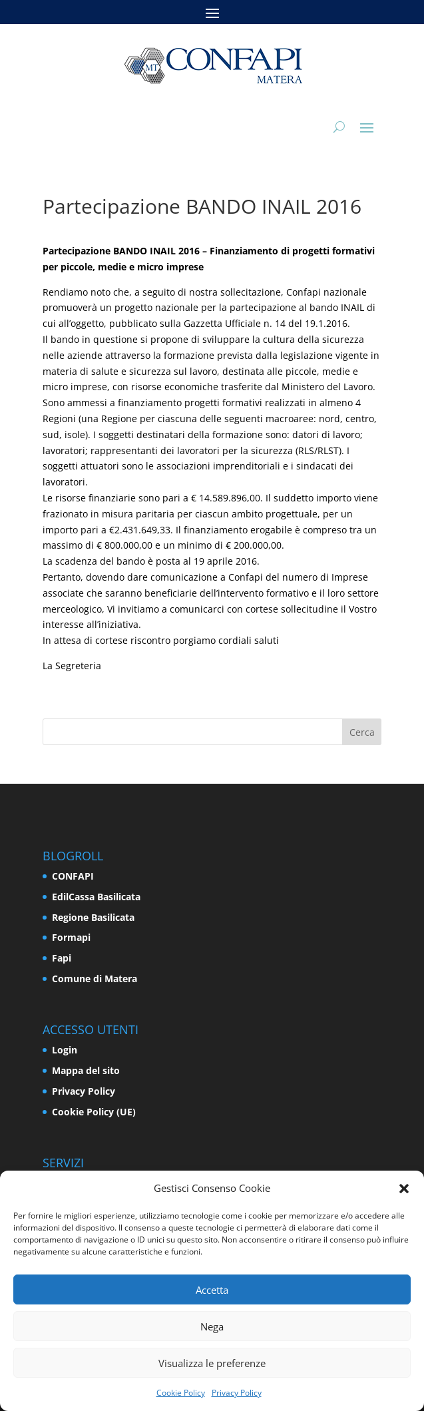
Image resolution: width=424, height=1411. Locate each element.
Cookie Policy (180, 1392)
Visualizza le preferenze (212, 1363)
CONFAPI (73, 876)
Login (64, 1049)
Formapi (71, 937)
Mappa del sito (86, 1070)
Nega (212, 1326)
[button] (404, 1188)
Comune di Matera (94, 978)
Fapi (61, 958)
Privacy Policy (237, 1392)
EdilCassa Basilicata (96, 896)
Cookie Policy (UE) (94, 1111)
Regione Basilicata (93, 917)
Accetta (212, 1289)
